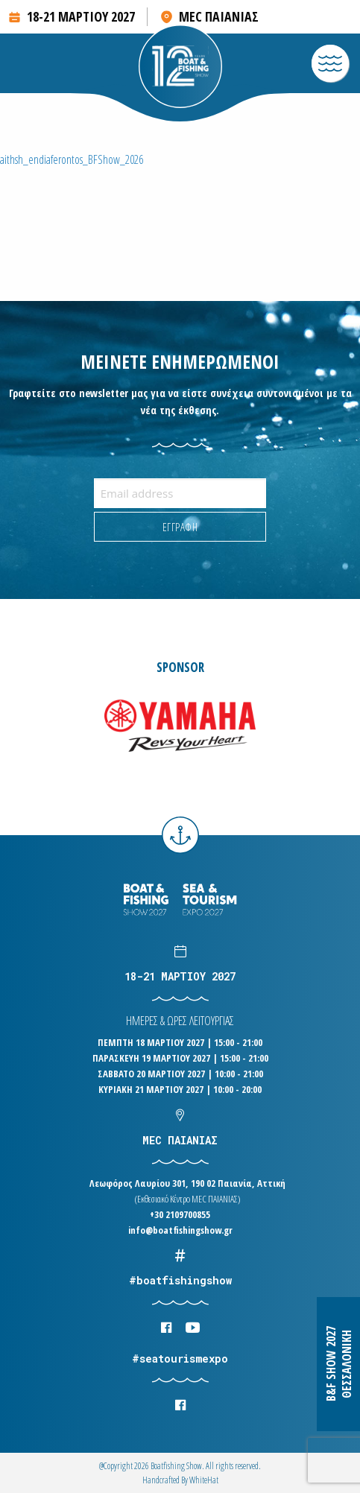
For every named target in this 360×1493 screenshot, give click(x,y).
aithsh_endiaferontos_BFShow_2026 (71, 159)
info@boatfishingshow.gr (180, 1230)
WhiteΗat (203, 1480)
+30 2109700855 (180, 1214)
